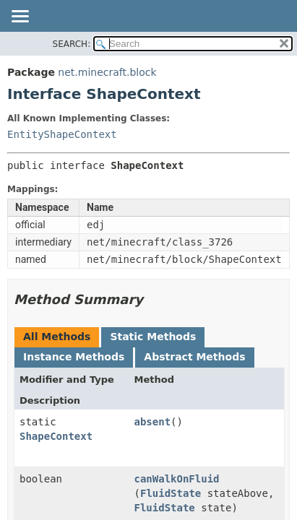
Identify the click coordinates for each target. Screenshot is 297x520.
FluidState (170, 493)
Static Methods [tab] (153, 336)
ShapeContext (56, 436)
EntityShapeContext (62, 134)
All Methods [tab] (56, 336)
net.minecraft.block (107, 72)
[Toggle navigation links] (19, 17)
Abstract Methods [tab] (194, 357)
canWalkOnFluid (177, 479)
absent (152, 422)
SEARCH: (72, 44)
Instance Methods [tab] (73, 357)
